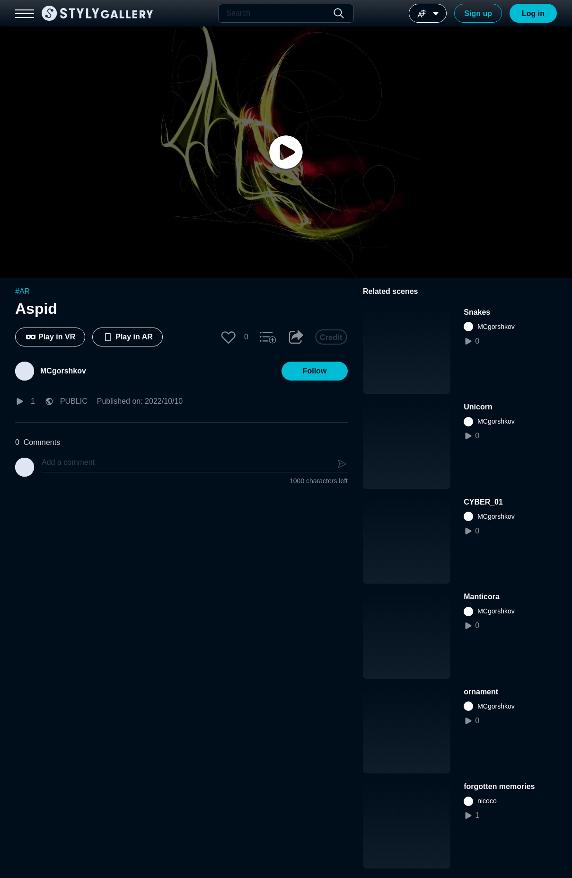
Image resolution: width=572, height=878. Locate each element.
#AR (22, 291)
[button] (228, 337)
